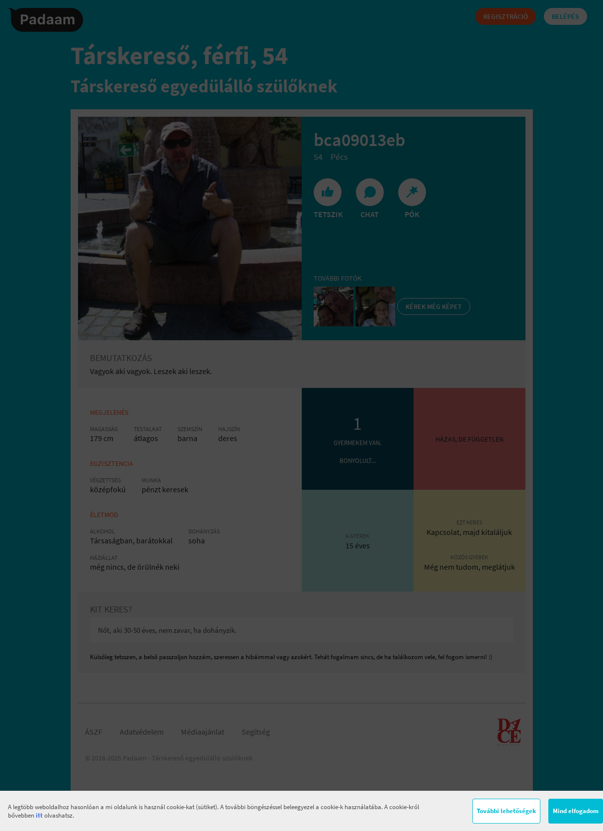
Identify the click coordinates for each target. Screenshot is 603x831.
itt (39, 815)
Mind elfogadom (576, 811)
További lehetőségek (506, 811)
